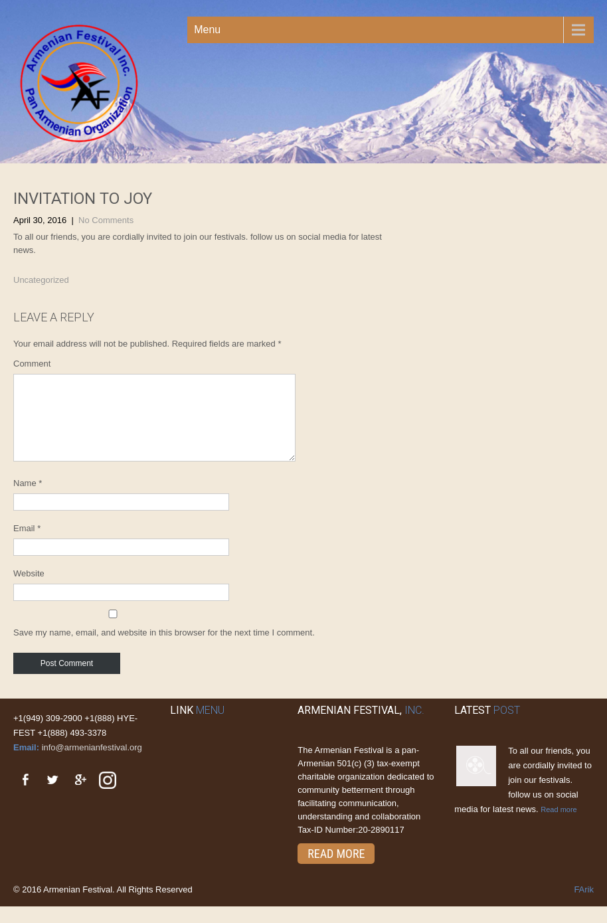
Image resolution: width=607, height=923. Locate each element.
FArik (584, 905)
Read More (336, 870)
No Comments (105, 220)
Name (27, 499)
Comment (31, 364)
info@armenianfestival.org (92, 763)
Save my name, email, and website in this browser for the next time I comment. (164, 648)
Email (27, 544)
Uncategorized (41, 280)
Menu (207, 29)
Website (28, 589)
